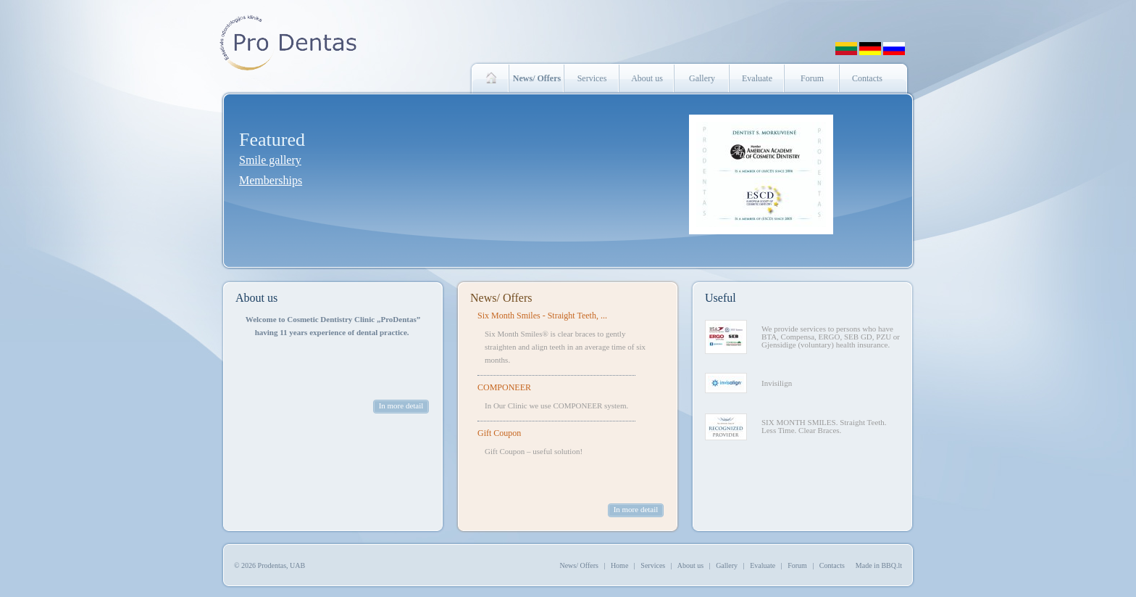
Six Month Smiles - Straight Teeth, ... (542, 315)
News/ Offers (501, 298)
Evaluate (757, 78)
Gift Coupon (499, 433)
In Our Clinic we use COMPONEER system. (556, 405)
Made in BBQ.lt (879, 565)
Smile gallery (270, 160)
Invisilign (776, 383)
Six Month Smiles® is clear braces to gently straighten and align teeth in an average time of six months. (565, 346)
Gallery (702, 78)
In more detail (401, 405)
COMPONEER (504, 387)
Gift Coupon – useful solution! (533, 451)
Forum (812, 78)
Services (592, 78)
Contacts (867, 78)
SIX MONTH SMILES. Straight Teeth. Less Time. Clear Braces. (824, 426)
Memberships (270, 180)
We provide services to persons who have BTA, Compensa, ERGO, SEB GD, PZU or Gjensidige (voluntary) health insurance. (830, 336)
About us (647, 78)
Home (619, 565)
